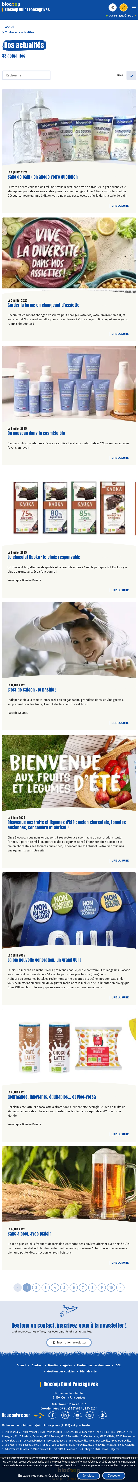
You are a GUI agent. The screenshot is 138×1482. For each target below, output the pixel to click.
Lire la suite (120, 205)
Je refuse (89, 1475)
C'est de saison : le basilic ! (32, 689)
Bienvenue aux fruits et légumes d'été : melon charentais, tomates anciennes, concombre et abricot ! (67, 825)
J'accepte (114, 1475)
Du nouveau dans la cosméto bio (36, 433)
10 (111, 1287)
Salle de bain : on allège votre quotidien (43, 177)
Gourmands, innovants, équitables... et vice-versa (52, 1097)
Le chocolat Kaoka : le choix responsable (44, 557)
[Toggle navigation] (134, 8)
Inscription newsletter (69, 1342)
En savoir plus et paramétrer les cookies (43, 1475)
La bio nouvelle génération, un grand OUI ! (44, 960)
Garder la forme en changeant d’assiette (43, 305)
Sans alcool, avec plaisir (29, 1233)
